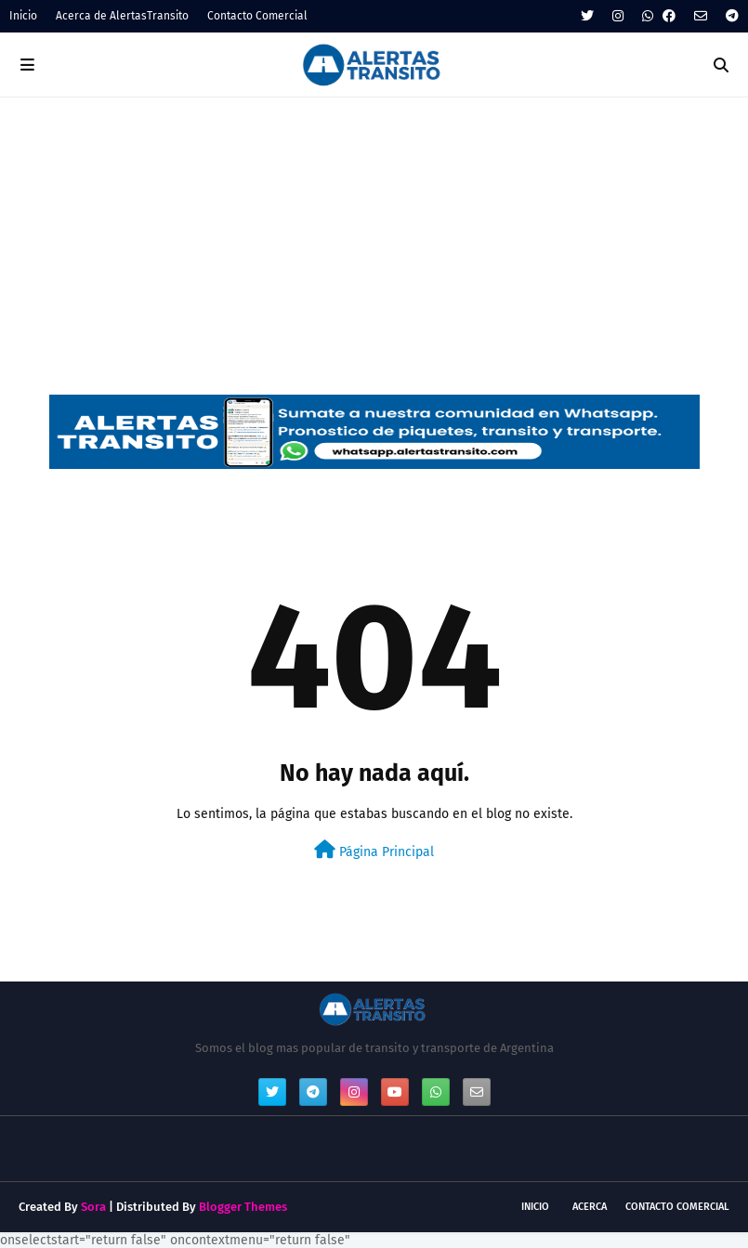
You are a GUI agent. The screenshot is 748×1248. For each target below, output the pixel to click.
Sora (93, 1207)
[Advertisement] (374, 237)
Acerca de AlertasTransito (122, 15)
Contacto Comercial (257, 15)
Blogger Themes (243, 1207)
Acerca (589, 1207)
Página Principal (374, 850)
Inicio (23, 15)
